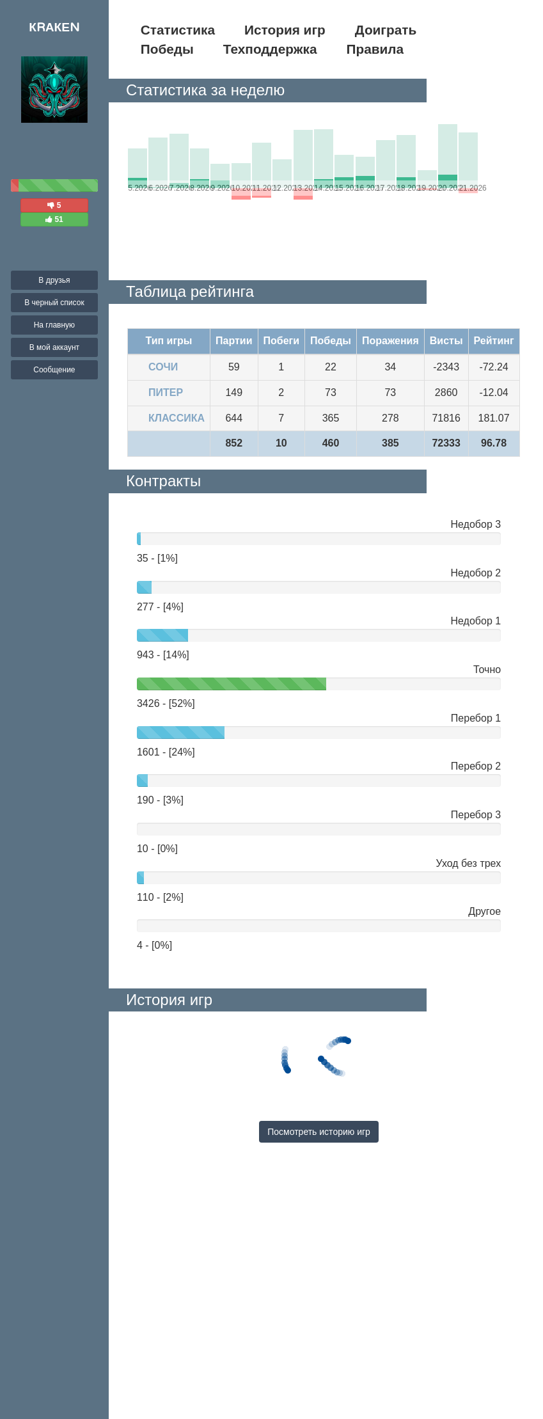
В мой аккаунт (54, 347)
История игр (285, 29)
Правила (375, 49)
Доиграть (385, 29)
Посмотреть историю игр (318, 1132)
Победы (167, 49)
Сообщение (54, 369)
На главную (54, 325)
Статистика (178, 29)
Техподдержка (270, 49)
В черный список (54, 302)
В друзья (54, 280)
